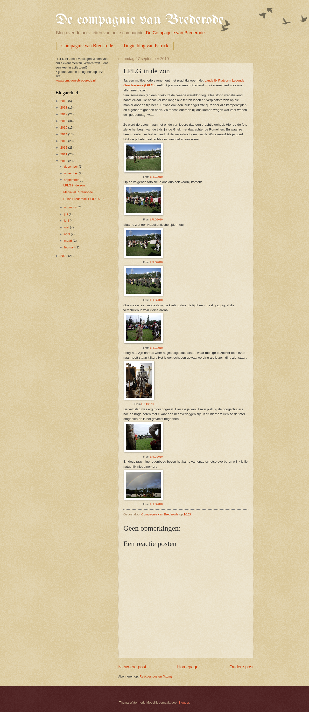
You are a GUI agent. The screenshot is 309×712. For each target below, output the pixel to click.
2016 (64, 121)
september (71, 180)
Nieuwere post (132, 666)
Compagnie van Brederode (87, 45)
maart (68, 240)
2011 (64, 154)
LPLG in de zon (74, 185)
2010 (64, 161)
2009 (64, 256)
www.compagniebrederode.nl (76, 80)
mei (67, 227)
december (71, 166)
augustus (70, 207)
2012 (64, 147)
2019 (64, 101)
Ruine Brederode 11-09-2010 (83, 199)
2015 (64, 127)
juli (66, 214)
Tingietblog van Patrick (145, 45)
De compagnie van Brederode (140, 20)
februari (69, 247)
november (71, 173)
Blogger (184, 702)
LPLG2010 (156, 176)
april (67, 234)
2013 (64, 141)
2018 (64, 107)
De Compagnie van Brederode (175, 32)
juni (67, 220)
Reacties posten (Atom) (156, 676)
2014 (64, 134)
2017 (64, 114)
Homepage (187, 666)
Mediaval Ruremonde (78, 192)
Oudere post (241, 666)
